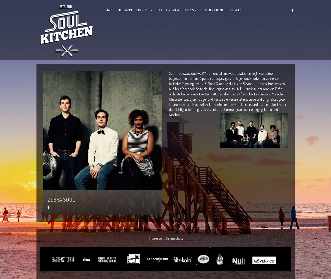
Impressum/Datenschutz (166, 238)
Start (109, 10)
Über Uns (142, 10)
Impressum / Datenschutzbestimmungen (213, 10)
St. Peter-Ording (168, 10)
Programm (125, 10)
